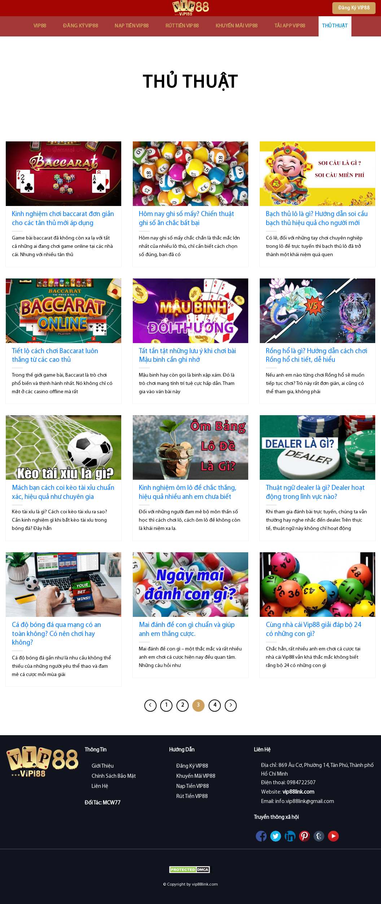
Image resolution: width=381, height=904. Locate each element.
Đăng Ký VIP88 (80, 26)
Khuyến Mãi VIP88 (237, 26)
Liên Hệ (100, 786)
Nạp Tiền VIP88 (131, 26)
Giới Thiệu (103, 766)
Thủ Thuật (334, 26)
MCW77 (112, 803)
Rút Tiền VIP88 (182, 26)
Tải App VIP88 (290, 26)
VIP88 (40, 26)
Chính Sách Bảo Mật (114, 776)
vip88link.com (298, 792)
